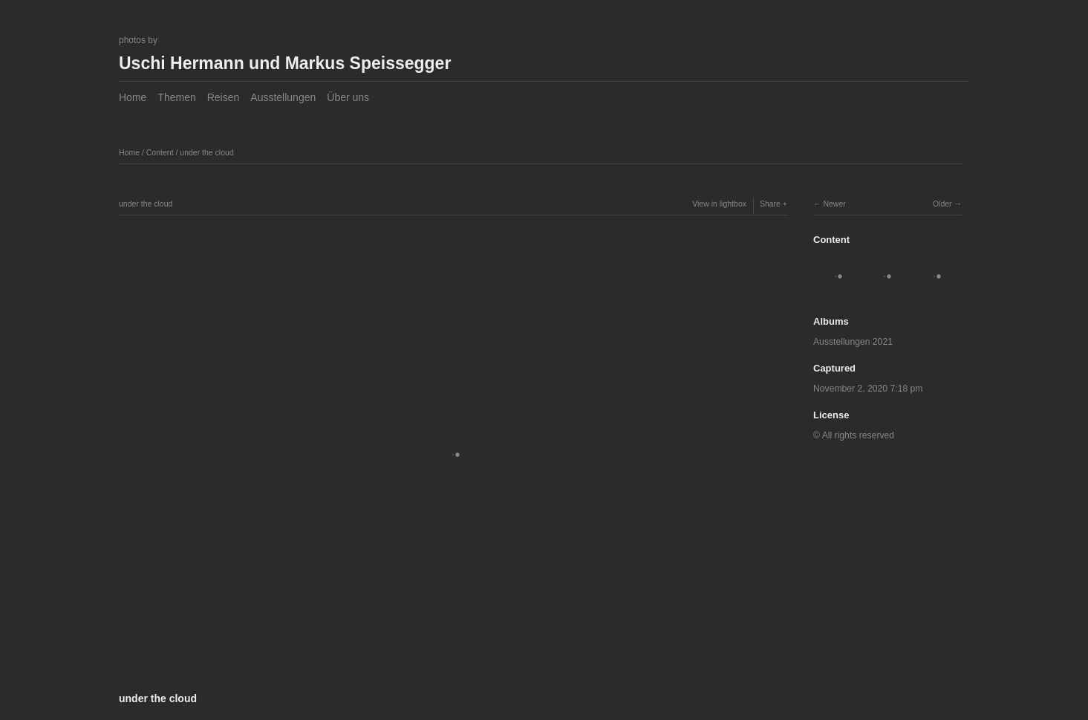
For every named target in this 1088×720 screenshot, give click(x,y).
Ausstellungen (283, 97)
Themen (176, 97)
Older (942, 203)
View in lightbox (719, 203)
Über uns (348, 97)
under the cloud (206, 152)
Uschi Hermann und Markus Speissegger (285, 63)
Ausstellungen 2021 (853, 342)
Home (132, 97)
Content (160, 152)
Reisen (223, 97)
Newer (834, 203)
